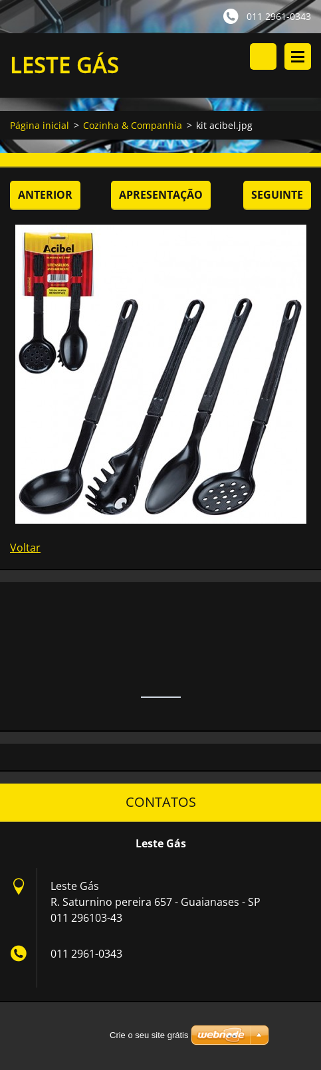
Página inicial (39, 125)
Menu (297, 56)
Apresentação (161, 194)
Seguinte (277, 194)
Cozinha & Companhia (132, 125)
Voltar (25, 547)
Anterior (45, 194)
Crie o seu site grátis (149, 1035)
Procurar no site (263, 56)
